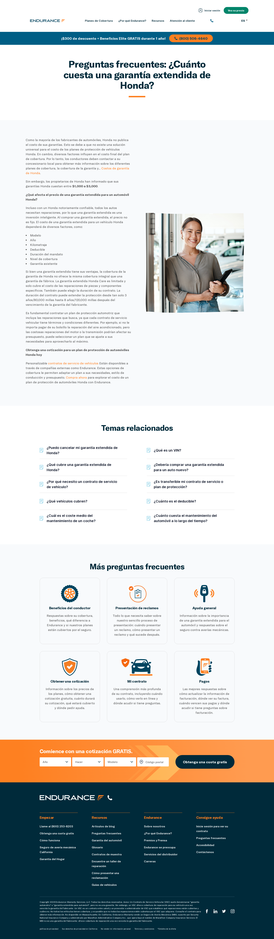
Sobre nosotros (154, 826)
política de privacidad (49, 929)
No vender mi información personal (116, 929)
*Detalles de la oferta (167, 929)
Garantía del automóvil (107, 840)
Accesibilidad (205, 845)
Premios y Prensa (155, 840)
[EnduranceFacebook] (207, 911)
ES (244, 20)
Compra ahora (76, 377)
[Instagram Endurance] (233, 911)
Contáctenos (205, 852)
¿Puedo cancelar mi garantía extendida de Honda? (82, 450)
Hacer (79, 761)
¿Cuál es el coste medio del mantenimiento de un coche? (71, 518)
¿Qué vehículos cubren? (67, 501)
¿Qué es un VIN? (167, 450)
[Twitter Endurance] (224, 911)
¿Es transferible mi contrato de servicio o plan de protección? (188, 484)
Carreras (150, 861)
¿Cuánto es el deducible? (175, 501)
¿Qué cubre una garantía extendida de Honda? (79, 467)
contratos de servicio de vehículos (73, 363)
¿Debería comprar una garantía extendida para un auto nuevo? (189, 467)
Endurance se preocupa (159, 847)
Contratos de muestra (107, 854)
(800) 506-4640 (191, 38)
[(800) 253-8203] (224, 21)
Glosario (97, 847)
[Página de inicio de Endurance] (47, 20)
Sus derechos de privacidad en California (79, 929)
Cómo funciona (50, 840)
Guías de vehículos (104, 884)
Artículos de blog (103, 826)
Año (45, 761)
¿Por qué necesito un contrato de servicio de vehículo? (82, 484)
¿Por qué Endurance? (158, 833)
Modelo (113, 761)
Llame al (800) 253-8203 (56, 826)
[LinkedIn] (215, 911)
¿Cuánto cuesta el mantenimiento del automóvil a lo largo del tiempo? (185, 518)
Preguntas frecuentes (106, 833)
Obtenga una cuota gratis (205, 762)
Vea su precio (236, 10)
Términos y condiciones (144, 929)
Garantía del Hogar (52, 859)
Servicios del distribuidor (161, 854)
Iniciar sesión (209, 10)
